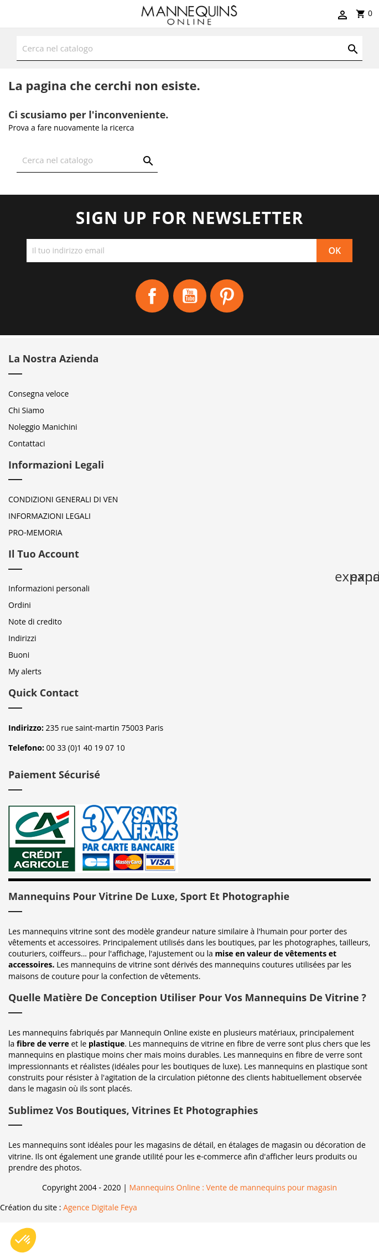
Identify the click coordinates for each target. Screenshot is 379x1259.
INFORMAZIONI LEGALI (49, 516)
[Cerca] (189, 48)
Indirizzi (22, 638)
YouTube (189, 296)
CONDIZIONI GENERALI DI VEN (63, 499)
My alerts (24, 671)
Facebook (152, 296)
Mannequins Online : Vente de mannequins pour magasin (233, 1187)
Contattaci (26, 443)
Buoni (18, 654)
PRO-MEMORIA (35, 532)
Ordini (19, 605)
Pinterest (226, 296)
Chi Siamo (26, 410)
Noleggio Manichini (42, 427)
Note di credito (35, 621)
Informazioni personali (49, 588)
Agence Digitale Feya (100, 1207)
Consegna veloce (38, 393)
